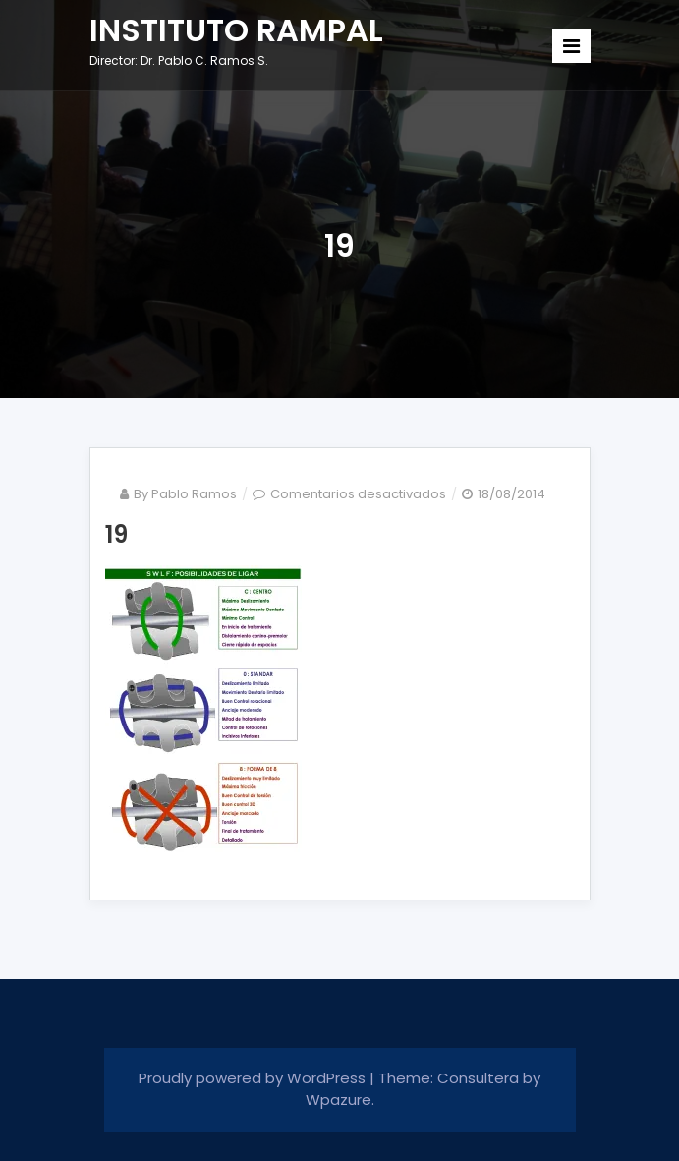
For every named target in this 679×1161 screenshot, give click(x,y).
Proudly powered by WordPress (254, 1078)
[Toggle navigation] (571, 46)
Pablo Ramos (194, 494)
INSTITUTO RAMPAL (236, 30)
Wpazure (338, 1099)
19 (116, 534)
